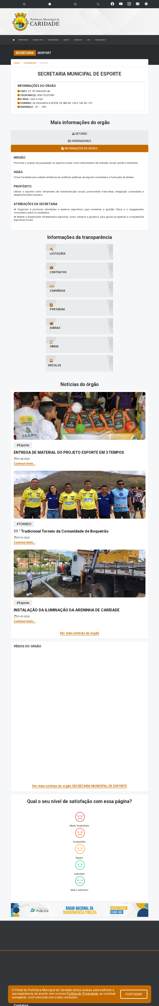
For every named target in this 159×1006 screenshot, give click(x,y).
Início (17, 62)
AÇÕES (67, 40)
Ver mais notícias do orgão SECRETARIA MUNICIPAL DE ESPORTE (79, 730)
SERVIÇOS (78, 40)
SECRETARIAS (54, 40)
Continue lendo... (25, 407)
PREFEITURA (24, 40)
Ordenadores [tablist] (79, 141)
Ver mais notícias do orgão (79, 577)
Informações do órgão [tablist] (79, 148)
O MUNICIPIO (38, 40)
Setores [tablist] (79, 133)
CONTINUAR (133, 994)
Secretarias (30, 62)
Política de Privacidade (82, 993)
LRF (89, 40)
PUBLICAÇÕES (101, 40)
